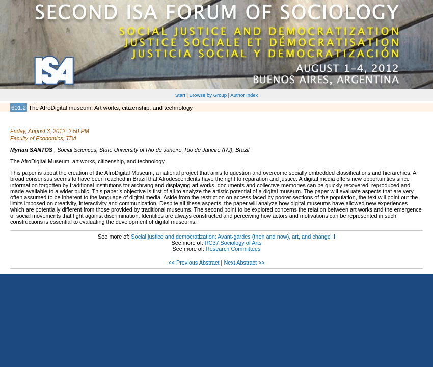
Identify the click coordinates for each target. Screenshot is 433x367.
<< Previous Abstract (193, 262)
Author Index (244, 95)
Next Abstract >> (244, 262)
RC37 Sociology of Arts (233, 243)
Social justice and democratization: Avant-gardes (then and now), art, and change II (233, 236)
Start (180, 95)
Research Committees (233, 249)
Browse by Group (208, 95)
